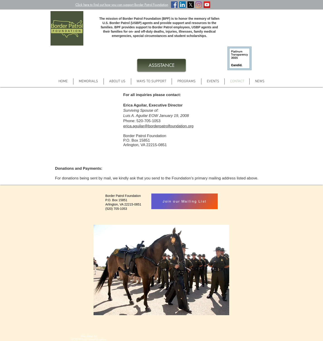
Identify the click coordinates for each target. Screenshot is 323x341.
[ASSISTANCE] (161, 65)
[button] (151, 81)
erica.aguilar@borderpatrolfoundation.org (158, 126)
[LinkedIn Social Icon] (182, 4)
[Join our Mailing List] (184, 201)
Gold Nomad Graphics (93, 339)
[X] (190, 4)
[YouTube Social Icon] (207, 4)
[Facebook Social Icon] (174, 4)
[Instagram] (198, 4)
